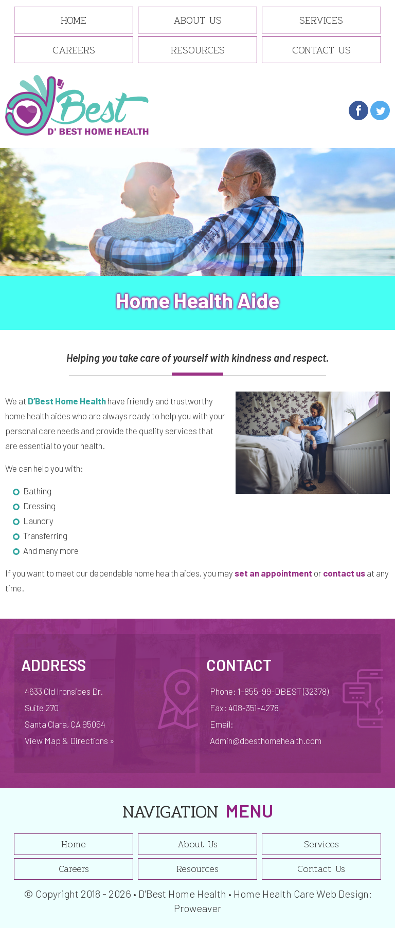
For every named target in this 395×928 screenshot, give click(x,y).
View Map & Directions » (69, 740)
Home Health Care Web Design (301, 893)
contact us (344, 573)
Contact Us (321, 50)
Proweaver (197, 908)
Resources (198, 50)
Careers (73, 50)
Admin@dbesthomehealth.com (265, 740)
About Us (197, 20)
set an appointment (273, 573)
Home (73, 20)
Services (321, 20)
